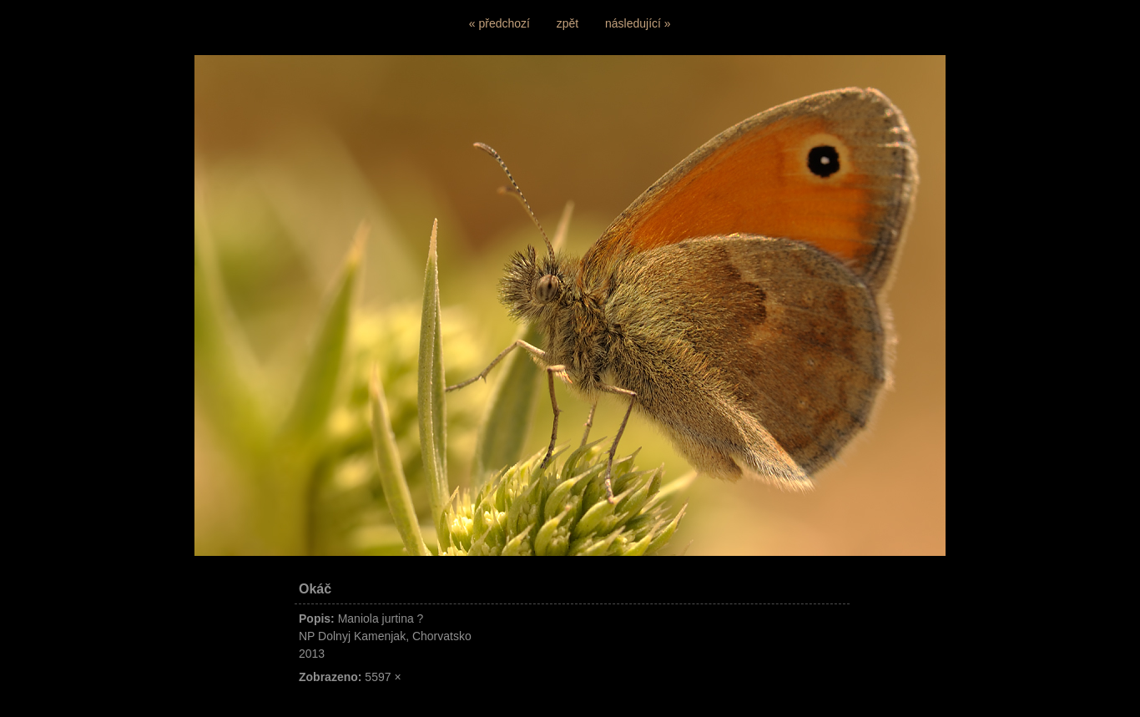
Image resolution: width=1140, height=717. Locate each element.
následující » (638, 23)
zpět (567, 23)
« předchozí (499, 23)
